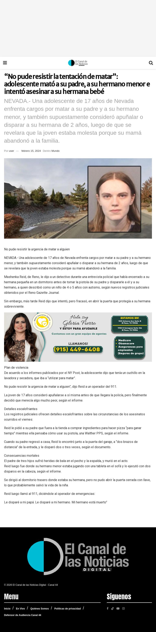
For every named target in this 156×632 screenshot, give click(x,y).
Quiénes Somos (39, 608)
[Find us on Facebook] (107, 608)
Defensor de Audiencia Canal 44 (22, 615)
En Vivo (20, 608)
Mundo (55, 150)
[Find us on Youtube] (118, 608)
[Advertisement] (78, 28)
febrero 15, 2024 (31, 150)
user (11, 150)
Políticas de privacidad (67, 608)
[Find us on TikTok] (112, 608)
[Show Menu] (5, 63)
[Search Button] (151, 63)
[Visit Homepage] (78, 63)
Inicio (7, 608)
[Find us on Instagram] (123, 608)
